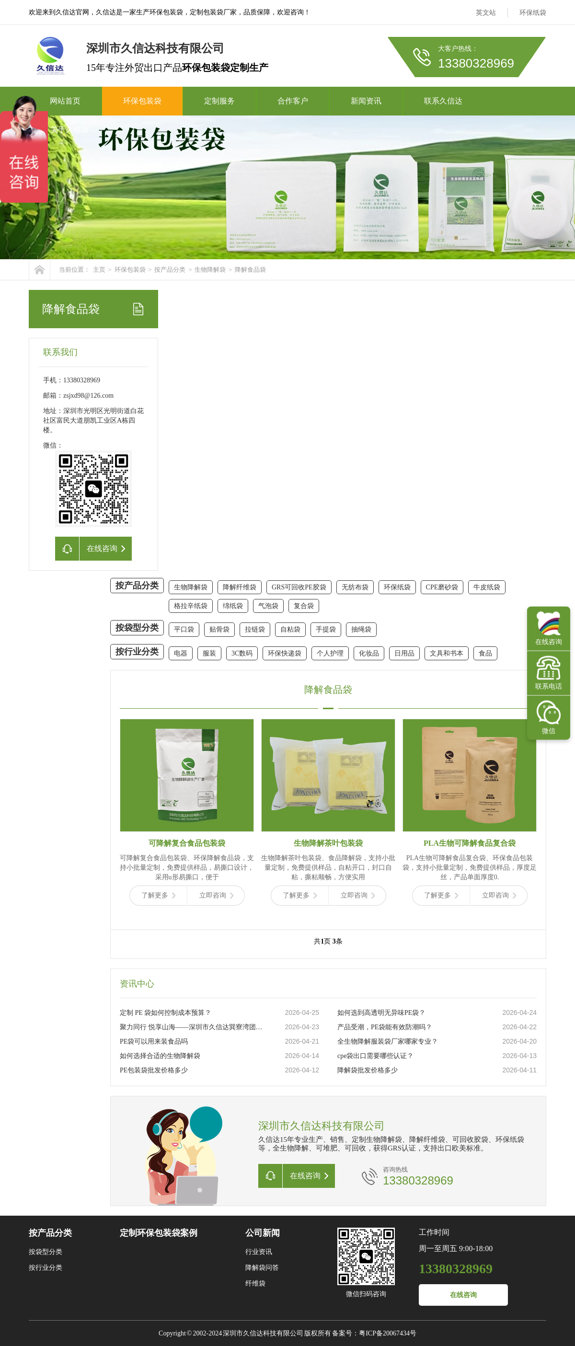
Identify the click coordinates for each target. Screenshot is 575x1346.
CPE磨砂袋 (442, 587)
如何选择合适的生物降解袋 (160, 1055)
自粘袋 (290, 629)
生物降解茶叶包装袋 (328, 843)
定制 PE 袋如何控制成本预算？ (165, 1012)
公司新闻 (262, 1233)
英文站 (486, 12)
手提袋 (326, 629)
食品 (485, 653)
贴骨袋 (219, 629)
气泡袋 (268, 606)
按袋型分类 (137, 628)
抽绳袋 (361, 629)
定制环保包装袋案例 (158, 1233)
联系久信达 (443, 101)
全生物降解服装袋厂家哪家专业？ (387, 1041)
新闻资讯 (366, 101)
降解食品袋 (250, 269)
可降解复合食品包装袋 (187, 843)
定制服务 (219, 101)
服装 (209, 653)
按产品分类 (169, 269)
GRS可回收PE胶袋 (299, 587)
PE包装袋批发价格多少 (154, 1070)
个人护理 (330, 653)
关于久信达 (69, 130)
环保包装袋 (142, 101)
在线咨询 (463, 1295)
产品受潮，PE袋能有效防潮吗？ (384, 1027)
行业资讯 (258, 1251)
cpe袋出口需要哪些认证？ (375, 1055)
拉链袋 (255, 629)
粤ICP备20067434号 (387, 1333)
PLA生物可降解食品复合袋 (470, 843)
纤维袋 (255, 1283)
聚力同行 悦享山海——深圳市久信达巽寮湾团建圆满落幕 (192, 1027)
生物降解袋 (210, 269)
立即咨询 (216, 895)
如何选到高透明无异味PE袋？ (381, 1012)
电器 (180, 653)
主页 (99, 269)
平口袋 (184, 629)
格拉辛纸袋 (190, 606)
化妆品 (369, 653)
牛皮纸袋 (486, 587)
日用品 (404, 653)
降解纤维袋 (239, 587)
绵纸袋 (233, 606)
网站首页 (65, 101)
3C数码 (242, 653)
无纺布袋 (355, 587)
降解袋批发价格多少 (367, 1070)
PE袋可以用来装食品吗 (154, 1041)
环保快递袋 (284, 653)
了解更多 (158, 895)
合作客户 (292, 101)
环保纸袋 (532, 12)
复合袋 (304, 606)
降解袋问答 (262, 1267)
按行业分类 (137, 651)
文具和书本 (446, 653)
